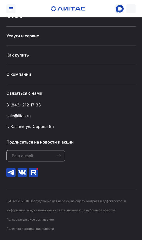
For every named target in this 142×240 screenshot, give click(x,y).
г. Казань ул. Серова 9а (30, 126)
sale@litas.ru (18, 115)
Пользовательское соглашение (30, 219)
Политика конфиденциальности (30, 229)
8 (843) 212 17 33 (23, 104)
